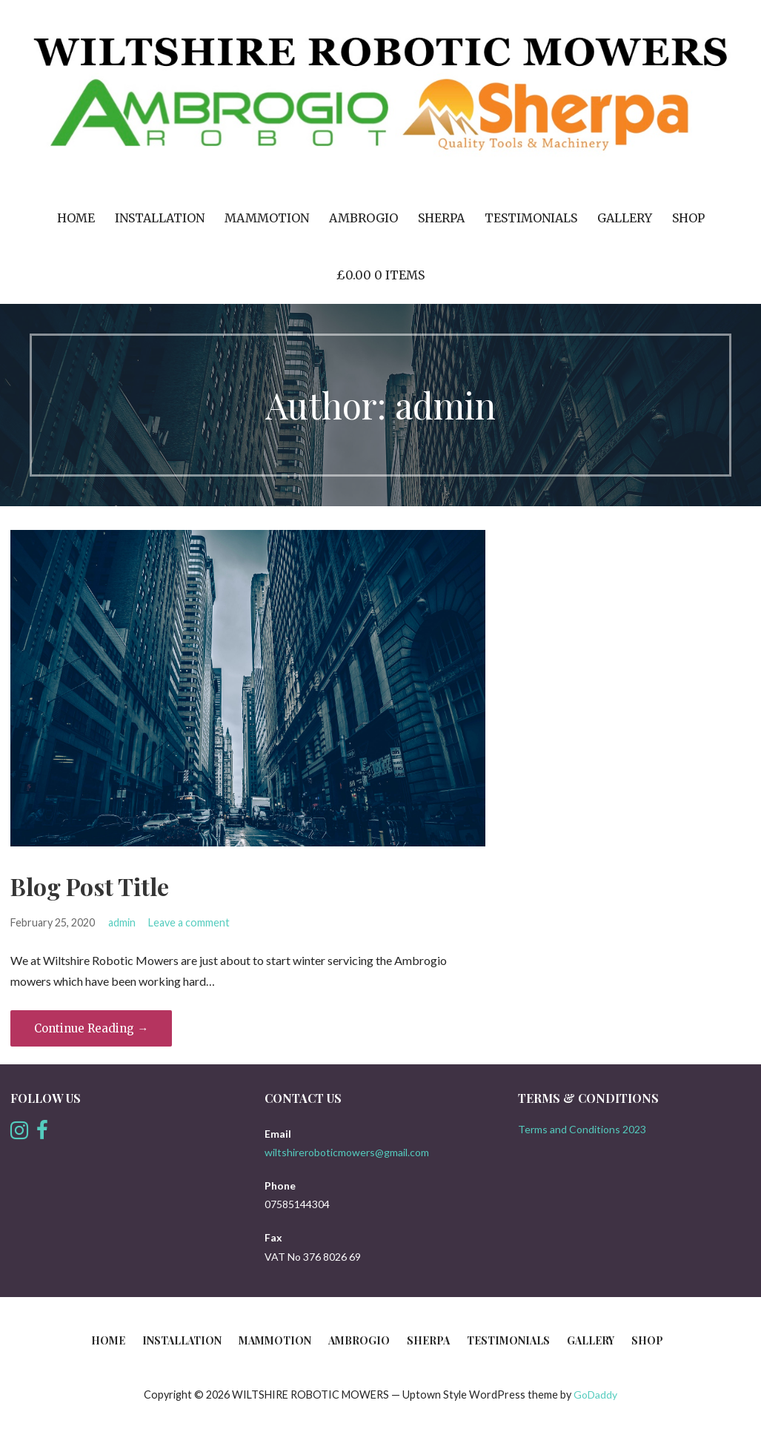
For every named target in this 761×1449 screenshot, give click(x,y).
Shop (688, 217)
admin (122, 922)
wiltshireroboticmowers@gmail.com (347, 1152)
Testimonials (531, 217)
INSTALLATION (160, 217)
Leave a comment (189, 922)
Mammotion (267, 217)
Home (76, 217)
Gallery (624, 217)
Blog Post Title (89, 886)
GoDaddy (595, 1394)
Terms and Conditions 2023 (582, 1129)
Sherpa (441, 217)
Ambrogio (363, 217)
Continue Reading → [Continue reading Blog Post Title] (91, 1028)
